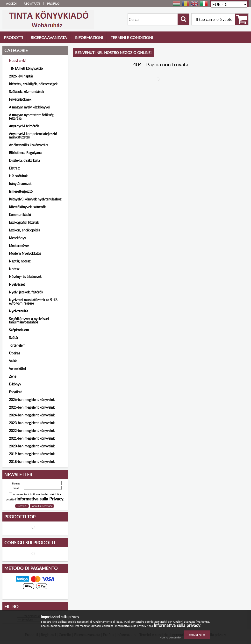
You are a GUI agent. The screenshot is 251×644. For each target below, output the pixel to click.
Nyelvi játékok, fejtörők (26, 292)
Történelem (17, 345)
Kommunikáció (20, 215)
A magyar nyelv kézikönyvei (29, 107)
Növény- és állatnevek (25, 277)
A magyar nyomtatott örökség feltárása (31, 116)
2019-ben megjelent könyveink (32, 454)
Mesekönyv (17, 238)
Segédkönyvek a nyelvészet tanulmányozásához (29, 320)
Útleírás (14, 353)
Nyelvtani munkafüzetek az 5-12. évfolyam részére (33, 301)
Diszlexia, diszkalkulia (24, 160)
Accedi (11, 3)
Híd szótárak (18, 176)
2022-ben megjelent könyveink (32, 431)
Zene (12, 376)
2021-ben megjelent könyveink (32, 438)
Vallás (13, 361)
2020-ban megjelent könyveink (32, 446)
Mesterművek (19, 246)
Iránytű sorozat (20, 184)
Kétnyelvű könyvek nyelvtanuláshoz (35, 199)
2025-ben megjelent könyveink (32, 407)
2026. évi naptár (21, 76)
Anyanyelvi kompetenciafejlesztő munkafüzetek (33, 135)
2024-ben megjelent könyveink (32, 415)
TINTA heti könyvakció (26, 68)
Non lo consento (170, 637)
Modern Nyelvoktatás (25, 253)
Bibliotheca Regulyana (25, 153)
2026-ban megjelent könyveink (32, 400)
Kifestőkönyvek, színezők (27, 207)
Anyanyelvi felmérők (24, 126)
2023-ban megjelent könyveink (32, 423)
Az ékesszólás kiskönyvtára (28, 145)
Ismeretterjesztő (21, 191)
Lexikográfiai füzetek (24, 222)
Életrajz (14, 168)
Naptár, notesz (19, 261)
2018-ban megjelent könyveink (32, 462)
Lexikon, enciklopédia (24, 230)
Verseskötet (17, 369)
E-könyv (15, 384)
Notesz (14, 269)
